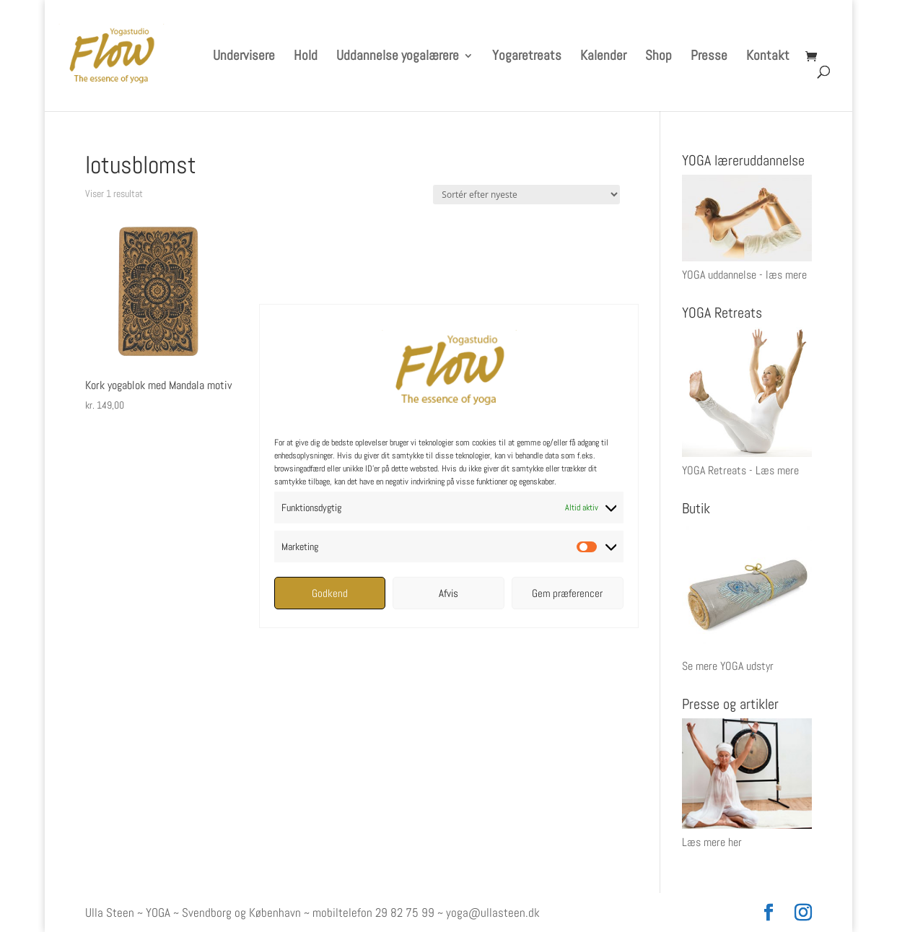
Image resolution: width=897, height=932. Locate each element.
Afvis (448, 593)
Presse (709, 57)
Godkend (330, 593)
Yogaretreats (526, 57)
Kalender (603, 57)
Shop (658, 57)
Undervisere (244, 57)
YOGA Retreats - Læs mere (740, 470)
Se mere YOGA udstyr (728, 666)
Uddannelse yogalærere (397, 57)
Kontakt (767, 57)
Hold (306, 57)
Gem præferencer (567, 593)
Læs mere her (712, 842)
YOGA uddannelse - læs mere (744, 274)
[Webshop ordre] (526, 194)
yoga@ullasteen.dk (493, 912)
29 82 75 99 (404, 912)
